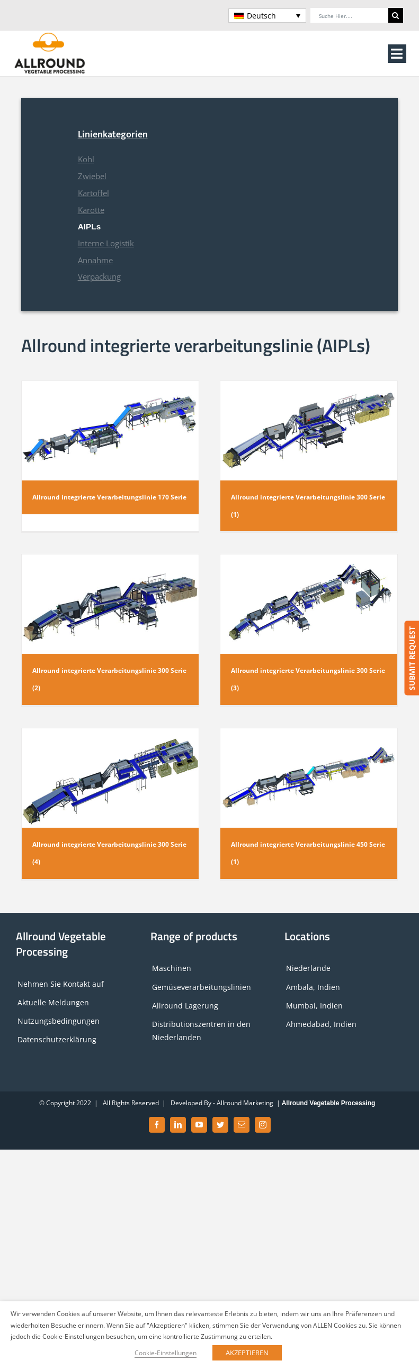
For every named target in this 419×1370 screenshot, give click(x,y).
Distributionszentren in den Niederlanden (201, 1030)
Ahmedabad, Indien (321, 1024)
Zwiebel (92, 176)
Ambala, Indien (313, 987)
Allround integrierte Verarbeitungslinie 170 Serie (109, 497)
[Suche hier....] (349, 15)
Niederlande (308, 968)
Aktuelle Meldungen (53, 1002)
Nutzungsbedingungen (58, 1021)
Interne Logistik (106, 243)
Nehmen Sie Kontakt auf (60, 984)
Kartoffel (93, 193)
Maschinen (171, 968)
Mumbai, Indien (314, 1006)
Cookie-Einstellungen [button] (166, 1352)
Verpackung (99, 276)
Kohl (86, 159)
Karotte (91, 210)
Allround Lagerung (185, 1006)
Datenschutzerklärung (56, 1039)
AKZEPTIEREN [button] (247, 1352)
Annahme (95, 260)
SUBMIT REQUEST (411, 658)
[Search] (395, 15)
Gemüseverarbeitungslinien (201, 987)
